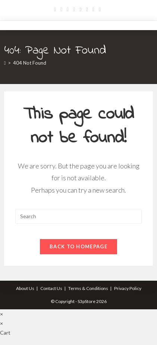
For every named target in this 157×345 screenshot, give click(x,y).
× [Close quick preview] (1, 314)
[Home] (5, 63)
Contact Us (51, 288)
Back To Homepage (78, 246)
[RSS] (100, 9)
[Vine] (93, 9)
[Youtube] (87, 9)
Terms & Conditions (88, 288)
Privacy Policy (127, 288)
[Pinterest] (68, 9)
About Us (25, 288)
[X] (56, 9)
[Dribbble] (74, 9)
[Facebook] (61, 9)
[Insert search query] (78, 216)
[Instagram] (81, 9)
